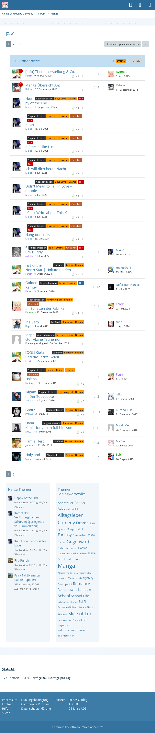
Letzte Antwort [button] (29, 61)
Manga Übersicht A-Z (42, 85)
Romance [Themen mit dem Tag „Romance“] (81, 583)
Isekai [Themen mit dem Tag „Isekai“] (92, 553)
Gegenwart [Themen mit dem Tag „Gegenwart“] (78, 541)
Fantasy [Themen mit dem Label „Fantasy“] (68, 352)
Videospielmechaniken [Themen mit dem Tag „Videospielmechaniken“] (72, 630)
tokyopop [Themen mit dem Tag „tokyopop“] (63, 625)
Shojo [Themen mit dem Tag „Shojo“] (90, 607)
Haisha (31, 378)
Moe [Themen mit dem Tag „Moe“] (89, 573)
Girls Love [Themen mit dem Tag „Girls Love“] (63, 548)
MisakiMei (122, 425)
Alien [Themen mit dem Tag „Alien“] (75, 508)
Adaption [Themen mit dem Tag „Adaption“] (64, 508)
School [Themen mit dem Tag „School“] (64, 595)
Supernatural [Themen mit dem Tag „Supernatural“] (65, 620)
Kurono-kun (124, 410)
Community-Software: (77, 727)
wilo (119, 394)
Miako (28, 107)
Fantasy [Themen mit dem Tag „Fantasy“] (65, 534)
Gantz (30, 409)
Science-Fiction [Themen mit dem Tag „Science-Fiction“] (67, 607)
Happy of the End (36, 100)
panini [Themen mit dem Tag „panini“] (68, 584)
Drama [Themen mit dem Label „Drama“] (72, 98)
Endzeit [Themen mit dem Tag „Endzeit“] (79, 529)
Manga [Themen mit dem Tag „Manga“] (66, 565)
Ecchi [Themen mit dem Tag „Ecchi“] (92, 523)
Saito (28, 459)
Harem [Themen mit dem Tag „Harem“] (73, 548)
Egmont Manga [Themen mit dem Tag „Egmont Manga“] (66, 529)
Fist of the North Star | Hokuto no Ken (48, 267)
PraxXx (29, 413)
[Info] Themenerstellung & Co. (50, 71)
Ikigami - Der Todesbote (39, 394)
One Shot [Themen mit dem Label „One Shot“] (76, 116)
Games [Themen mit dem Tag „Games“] (62, 542)
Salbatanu (30, 400)
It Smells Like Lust (40, 146)
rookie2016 (124, 268)
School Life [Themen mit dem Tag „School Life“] (80, 596)
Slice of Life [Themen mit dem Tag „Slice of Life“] (80, 613)
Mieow (120, 441)
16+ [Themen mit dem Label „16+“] (81, 283)
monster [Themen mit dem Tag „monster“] (62, 578)
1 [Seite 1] (8, 44)
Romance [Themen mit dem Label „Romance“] (67, 322)
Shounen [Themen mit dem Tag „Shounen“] (62, 614)
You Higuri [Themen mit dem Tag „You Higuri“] (63, 635)
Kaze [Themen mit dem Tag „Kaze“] (60, 559)
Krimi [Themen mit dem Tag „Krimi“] (78, 559)
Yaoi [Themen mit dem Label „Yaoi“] (51, 247)
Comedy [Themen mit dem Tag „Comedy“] (66, 522)
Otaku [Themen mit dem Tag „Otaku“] (61, 584)
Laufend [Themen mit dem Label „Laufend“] (58, 265)
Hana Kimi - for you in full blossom (49, 425)
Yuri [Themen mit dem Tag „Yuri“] (72, 635)
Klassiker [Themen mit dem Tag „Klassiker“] (69, 559)
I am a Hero (35, 441)
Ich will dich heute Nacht (45, 168)
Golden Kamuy (31, 285)
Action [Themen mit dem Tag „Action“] (79, 502)
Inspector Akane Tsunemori (43, 337)
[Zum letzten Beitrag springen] (111, 74)
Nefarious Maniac (127, 285)
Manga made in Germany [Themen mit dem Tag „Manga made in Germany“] (72, 573)
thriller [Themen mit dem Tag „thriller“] (86, 620)
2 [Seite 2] (14, 44)
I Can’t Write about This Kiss (48, 212)
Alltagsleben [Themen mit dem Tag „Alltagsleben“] (70, 515)
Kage (28, 326)
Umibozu (30, 383)
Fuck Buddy (34, 249)
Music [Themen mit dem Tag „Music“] (71, 578)
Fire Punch (21, 560)
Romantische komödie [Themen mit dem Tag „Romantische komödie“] (74, 589)
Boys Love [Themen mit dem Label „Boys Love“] (60, 98)
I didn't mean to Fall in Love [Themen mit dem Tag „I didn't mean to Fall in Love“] (72, 553)
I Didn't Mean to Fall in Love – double (48, 186)
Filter (136, 61)
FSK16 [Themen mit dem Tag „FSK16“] (91, 535)
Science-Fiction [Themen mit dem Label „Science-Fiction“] (64, 335)
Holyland (32, 454)
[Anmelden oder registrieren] (140, 5)
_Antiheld (30, 445)
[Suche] (130, 5)
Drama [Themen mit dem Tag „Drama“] (82, 522)
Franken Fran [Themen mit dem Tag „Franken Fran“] (80, 535)
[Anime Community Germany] (5, 5)
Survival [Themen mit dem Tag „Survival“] (77, 620)
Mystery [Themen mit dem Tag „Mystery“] (88, 578)
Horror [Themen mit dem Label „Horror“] (69, 441)
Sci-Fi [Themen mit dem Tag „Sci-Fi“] (82, 601)
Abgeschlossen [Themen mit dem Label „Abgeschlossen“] (44, 98)
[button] (145, 44)
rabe (119, 322)
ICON (29, 124)
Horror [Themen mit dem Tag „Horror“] (82, 548)
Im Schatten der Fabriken (46, 308)
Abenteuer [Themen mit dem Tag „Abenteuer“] (65, 503)
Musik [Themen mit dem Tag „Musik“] (78, 578)
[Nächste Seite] (20, 44)
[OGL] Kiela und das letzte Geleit (42, 354)
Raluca (29, 89)
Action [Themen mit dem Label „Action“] (69, 265)
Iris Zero (32, 322)
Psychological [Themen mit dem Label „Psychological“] (54, 299)
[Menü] (150, 5)
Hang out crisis (37, 234)
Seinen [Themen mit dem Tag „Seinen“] (82, 607)
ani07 (28, 431)
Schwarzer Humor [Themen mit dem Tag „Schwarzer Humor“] (68, 602)
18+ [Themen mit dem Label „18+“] (81, 98)
